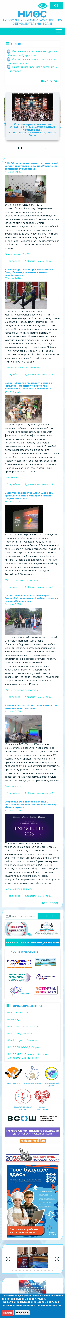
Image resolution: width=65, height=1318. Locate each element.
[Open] (56, 5)
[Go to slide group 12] (52, 1270)
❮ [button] (30, 148)
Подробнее (13, 261)
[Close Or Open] (32, 31)
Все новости (51, 903)
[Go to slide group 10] (45, 1270)
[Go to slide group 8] (38, 1270)
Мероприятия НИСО (17, 254)
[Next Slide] (57, 1259)
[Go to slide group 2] (16, 1270)
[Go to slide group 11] (49, 1270)
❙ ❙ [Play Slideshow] (21, 148)
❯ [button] (47, 148)
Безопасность (13, 786)
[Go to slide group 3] (20, 1270)
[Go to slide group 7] (34, 1270)
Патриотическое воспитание (21, 367)
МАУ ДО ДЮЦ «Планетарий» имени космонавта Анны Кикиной (28, 1056)
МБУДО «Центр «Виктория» (23, 1040)
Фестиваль (11, 477)
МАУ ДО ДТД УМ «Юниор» (22, 1033)
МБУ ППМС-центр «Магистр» (24, 1026)
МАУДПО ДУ (14, 1019)
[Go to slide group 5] (27, 1270)
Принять (7, 1312)
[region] (32, 1259)
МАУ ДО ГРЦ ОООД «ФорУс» (24, 1047)
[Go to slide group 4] (23, 1270)
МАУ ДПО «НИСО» (17, 1012)
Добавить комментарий (39, 261)
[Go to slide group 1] (12, 1270)
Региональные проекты (18, 889)
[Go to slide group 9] (41, 1270)
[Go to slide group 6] (30, 1270)
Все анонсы (49, 81)
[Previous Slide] (8, 1259)
